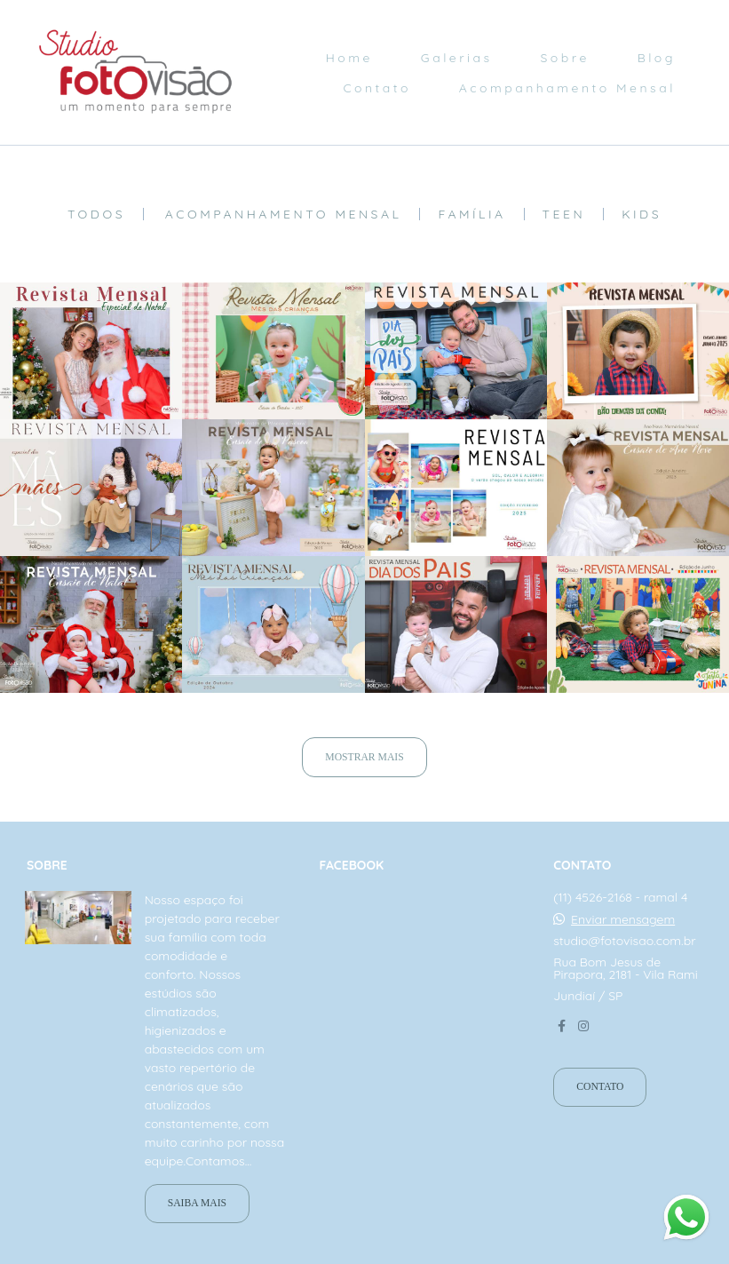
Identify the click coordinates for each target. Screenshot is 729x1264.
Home (349, 58)
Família (471, 214)
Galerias (457, 58)
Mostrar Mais (364, 757)
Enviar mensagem (623, 919)
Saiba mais (197, 1203)
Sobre (565, 58)
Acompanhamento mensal (283, 214)
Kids (642, 214)
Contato (377, 88)
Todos (96, 214)
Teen (564, 214)
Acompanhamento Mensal (567, 88)
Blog (657, 58)
